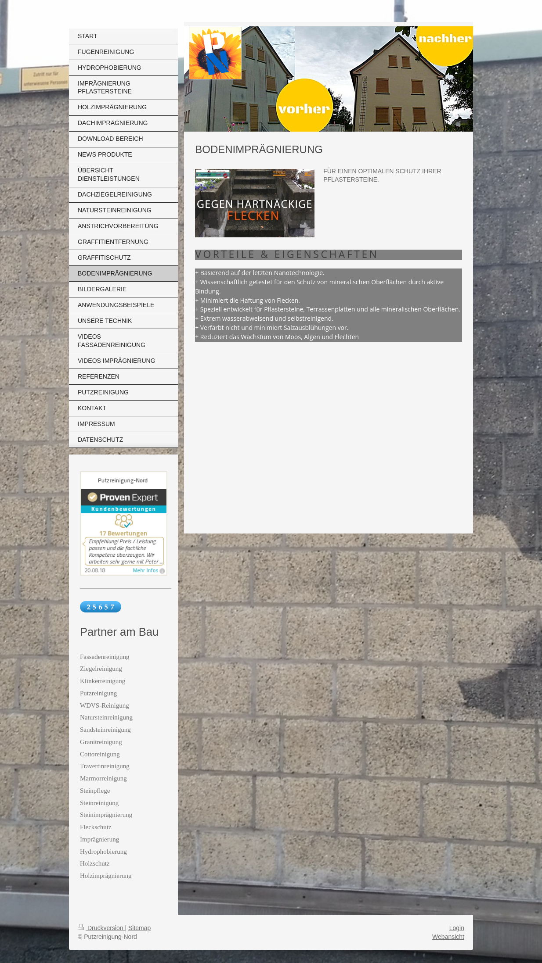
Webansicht (448, 936)
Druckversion (101, 927)
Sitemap (139, 927)
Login (456, 927)
